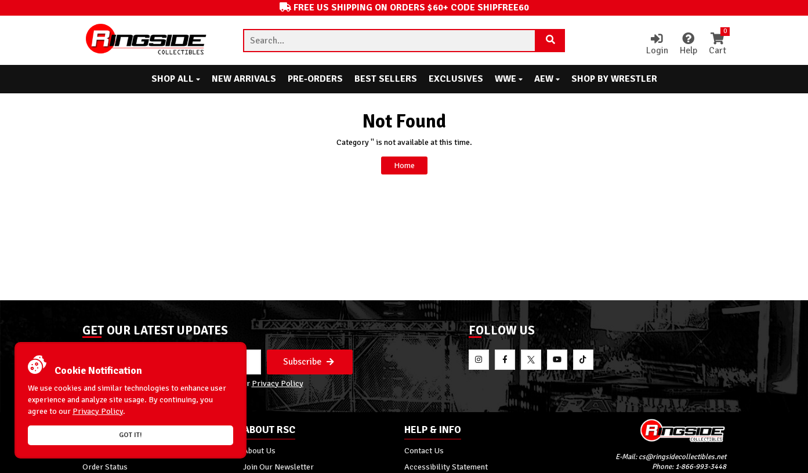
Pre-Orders (315, 79)
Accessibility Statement (446, 466)
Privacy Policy (277, 383)
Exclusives (456, 79)
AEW (547, 79)
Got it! (130, 435)
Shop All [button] (175, 79)
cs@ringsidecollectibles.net (682, 456)
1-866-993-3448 (700, 466)
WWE (509, 79)
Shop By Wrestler (614, 79)
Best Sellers (385, 79)
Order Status (105, 466)
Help (688, 44)
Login (657, 44)
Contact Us (424, 450)
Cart (717, 44)
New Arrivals (244, 79)
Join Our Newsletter (278, 466)
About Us (259, 450)
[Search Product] (550, 40)
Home (404, 165)
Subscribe (308, 362)
